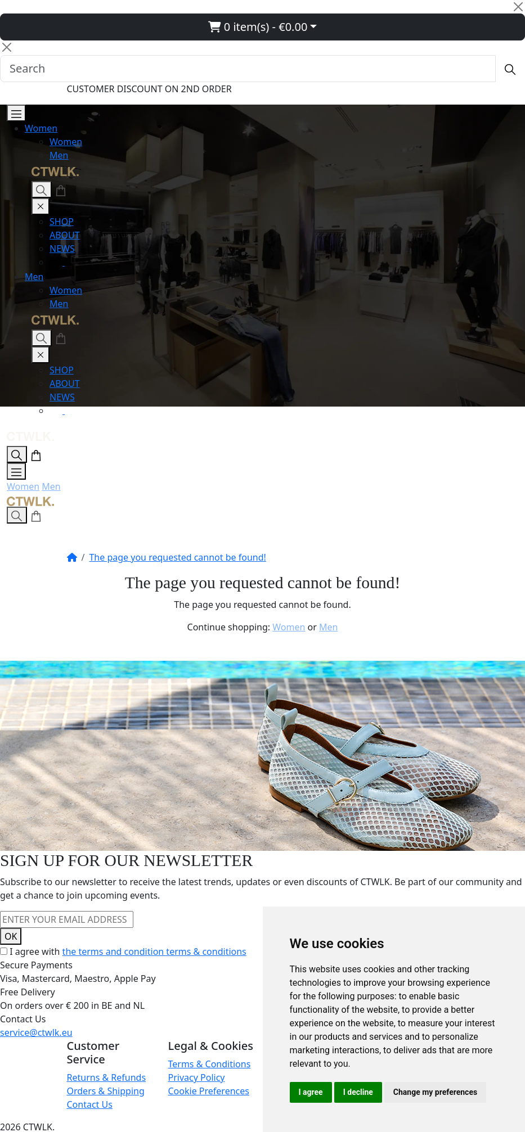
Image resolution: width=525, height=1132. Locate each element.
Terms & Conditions (209, 1064)
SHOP (62, 221)
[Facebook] (71, 262)
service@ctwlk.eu (36, 1032)
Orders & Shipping (106, 1091)
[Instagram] (57, 262)
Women (41, 128)
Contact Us (90, 1104)
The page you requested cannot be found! (177, 557)
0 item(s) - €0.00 (258, 26)
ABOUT (65, 235)
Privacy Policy (196, 1077)
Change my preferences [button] (435, 1092)
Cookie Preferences (208, 1091)
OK (11, 936)
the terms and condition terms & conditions (154, 951)
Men (59, 155)
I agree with (128, 951)
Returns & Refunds (106, 1077)
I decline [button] (358, 1092)
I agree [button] (311, 1092)
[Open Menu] (16, 113)
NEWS (62, 248)
